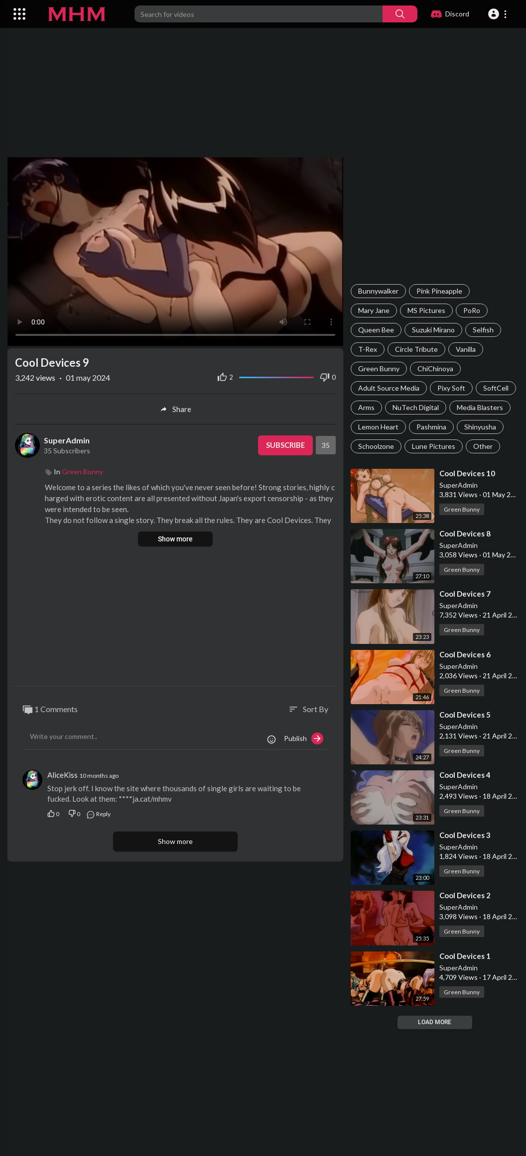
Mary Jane (374, 310)
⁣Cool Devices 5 (465, 714)
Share (175, 409)
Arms (366, 407)
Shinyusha (480, 426)
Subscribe (284, 445)
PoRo (471, 310)
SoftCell (496, 388)
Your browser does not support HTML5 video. (175, 251)
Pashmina (431, 426)
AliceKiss (62, 774)
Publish (303, 738)
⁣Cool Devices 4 (465, 774)
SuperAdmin (458, 485)
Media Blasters (480, 407)
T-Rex (367, 349)
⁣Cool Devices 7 (465, 593)
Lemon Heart (378, 426)
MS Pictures (426, 310)
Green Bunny (378, 368)
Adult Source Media (388, 388)
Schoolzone (376, 446)
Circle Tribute (416, 349)
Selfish (483, 329)
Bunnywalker (378, 291)
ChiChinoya (435, 368)
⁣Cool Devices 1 (465, 955)
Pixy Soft (451, 388)
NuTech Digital (416, 407)
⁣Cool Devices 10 (467, 473)
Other (483, 446)
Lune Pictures (433, 446)
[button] (499, 13)
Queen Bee (376, 329)
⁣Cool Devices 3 (465, 835)
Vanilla (466, 349)
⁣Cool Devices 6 (465, 654)
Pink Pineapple (439, 291)
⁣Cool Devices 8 (465, 533)
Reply (98, 813)
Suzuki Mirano (433, 329)
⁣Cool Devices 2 (465, 895)
